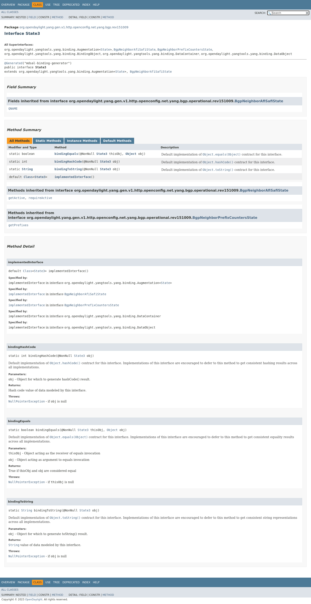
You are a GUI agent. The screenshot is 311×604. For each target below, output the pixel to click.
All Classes (9, 12)
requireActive (40, 198)
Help (96, 4)
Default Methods (117, 141)
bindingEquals (66, 153)
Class (28, 177)
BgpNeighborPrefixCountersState (184, 49)
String (27, 169)
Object (130, 153)
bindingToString (68, 169)
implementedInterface (72, 177)
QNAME (12, 108)
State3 (101, 153)
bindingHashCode (68, 161)
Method (57, 17)
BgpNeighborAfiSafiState (135, 49)
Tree (56, 4)
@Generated (13, 63)
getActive (16, 198)
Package (24, 4)
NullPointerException (26, 401)
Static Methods (48, 141)
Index (86, 4)
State (105, 49)
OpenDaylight (33, 599)
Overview (8, 4)
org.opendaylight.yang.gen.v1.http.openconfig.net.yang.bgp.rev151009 (73, 27)
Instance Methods (82, 141)
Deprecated (71, 4)
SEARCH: (260, 12)
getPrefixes (18, 225)
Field (32, 17)
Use (48, 4)
